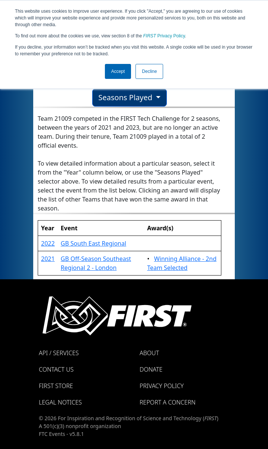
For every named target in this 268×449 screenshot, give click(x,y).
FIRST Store (56, 386)
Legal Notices (60, 402)
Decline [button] (149, 71)
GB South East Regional (93, 243)
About (149, 353)
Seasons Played (127, 97)
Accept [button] (118, 71)
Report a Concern (168, 402)
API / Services (59, 353)
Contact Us (56, 369)
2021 (48, 259)
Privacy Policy (164, 36)
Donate (151, 369)
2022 (48, 243)
